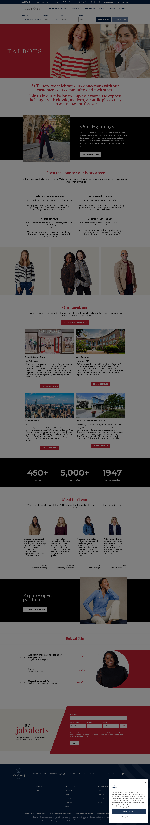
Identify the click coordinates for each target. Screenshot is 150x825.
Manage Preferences (129, 819)
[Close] (145, 784)
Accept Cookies (128, 813)
